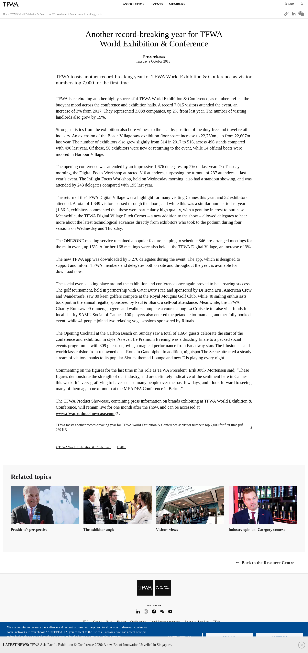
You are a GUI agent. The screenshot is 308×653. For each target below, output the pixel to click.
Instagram (145, 611)
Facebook (154, 611)
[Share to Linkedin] (294, 14)
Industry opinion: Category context (257, 529)
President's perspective (29, 529)
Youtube (170, 611)
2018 (123, 447)
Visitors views (167, 529)
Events (156, 4)
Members (177, 4)
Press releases (60, 14)
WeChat (162, 611)
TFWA (11, 4)
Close (301, 645)
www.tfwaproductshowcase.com (85, 413)
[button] (286, 14)
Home (6, 14)
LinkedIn (137, 611)
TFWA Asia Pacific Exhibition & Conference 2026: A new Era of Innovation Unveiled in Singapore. (87, 645)
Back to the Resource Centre (268, 562)
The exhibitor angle (99, 529)
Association (134, 4)
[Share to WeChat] (301, 14)
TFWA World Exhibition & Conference (31, 14)
